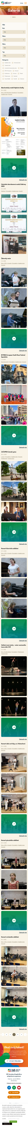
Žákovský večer (6, 258)
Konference (7, 73)
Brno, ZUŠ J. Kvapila (6, 263)
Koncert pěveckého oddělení (10, 840)
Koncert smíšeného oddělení (10, 937)
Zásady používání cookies (13, 1118)
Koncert (17, 70)
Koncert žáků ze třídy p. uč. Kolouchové (13, 744)
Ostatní (15, 73)
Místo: (4, 44)
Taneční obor (8, 65)
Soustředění (7, 78)
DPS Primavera (8, 70)
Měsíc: (4, 36)
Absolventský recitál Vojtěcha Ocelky (12, 88)
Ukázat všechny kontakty (14, 1083)
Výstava (22, 78)
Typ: (3, 52)
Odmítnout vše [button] (7, 1123)
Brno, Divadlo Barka (6, 652)
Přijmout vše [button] (13, 1121)
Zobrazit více (23, 180)
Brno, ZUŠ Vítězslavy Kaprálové (9, 92)
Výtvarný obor (17, 62)
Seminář (15, 76)
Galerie (14, 17)
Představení (7, 76)
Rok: (3, 28)
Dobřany (3, 191)
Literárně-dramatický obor (11, 68)
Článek (21, 68)
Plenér (21, 73)
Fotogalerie (20, 92)
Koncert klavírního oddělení (9, 548)
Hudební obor (8, 62)
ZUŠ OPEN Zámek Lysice (8, 452)
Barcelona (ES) (4, 362)
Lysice (2, 456)
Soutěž (15, 78)
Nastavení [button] (5, 1121)
